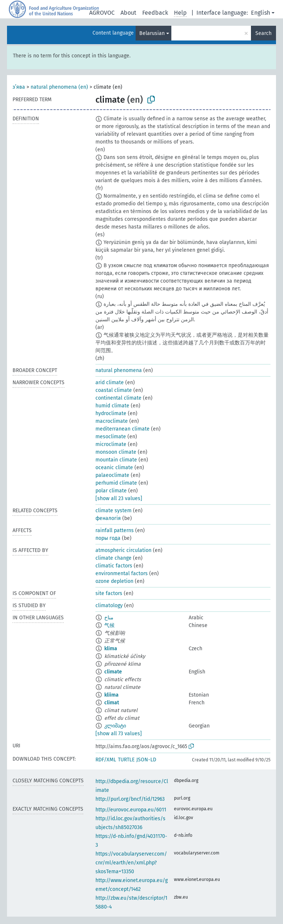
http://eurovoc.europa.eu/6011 (130, 810)
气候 (109, 625)
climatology (109, 605)
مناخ (108, 618)
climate (113, 672)
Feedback (155, 12)
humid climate (112, 406)
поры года (107, 538)
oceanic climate (114, 467)
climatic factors (113, 566)
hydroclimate (110, 413)
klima (110, 648)
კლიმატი (115, 726)
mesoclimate (110, 436)
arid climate (109, 382)
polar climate (111, 491)
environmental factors (121, 573)
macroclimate (111, 421)
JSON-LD (146, 760)
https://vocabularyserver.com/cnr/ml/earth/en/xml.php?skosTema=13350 (131, 863)
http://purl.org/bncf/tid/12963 (130, 799)
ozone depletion (114, 581)
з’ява (19, 87)
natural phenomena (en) (59, 87)
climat (111, 703)
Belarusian (152, 33)
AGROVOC (102, 12)
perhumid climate (116, 483)
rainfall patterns (114, 530)
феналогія (108, 518)
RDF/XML (105, 760)
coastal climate (113, 390)
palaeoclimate (112, 475)
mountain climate (116, 460)
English (260, 12)
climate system (113, 510)
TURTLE (126, 760)
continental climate (118, 398)
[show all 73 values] (118, 733)
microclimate (110, 444)
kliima (111, 695)
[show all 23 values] (118, 498)
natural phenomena (118, 370)
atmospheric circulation (123, 550)
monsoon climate (115, 452)
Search (263, 33)
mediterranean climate (122, 429)
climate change (113, 558)
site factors (108, 593)
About (128, 12)
